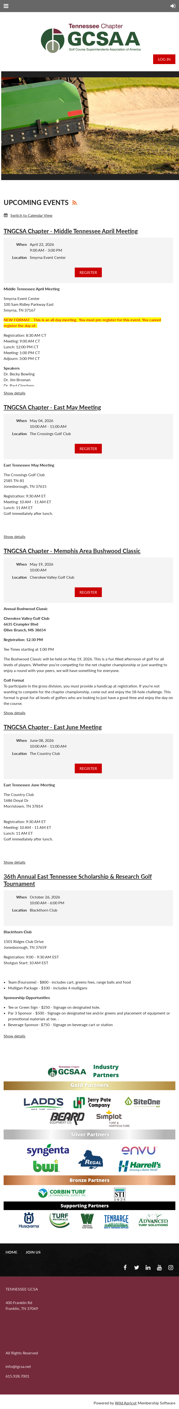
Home (11, 1252)
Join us (33, 1252)
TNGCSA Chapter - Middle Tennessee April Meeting (71, 230)
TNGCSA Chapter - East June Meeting (53, 726)
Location (19, 257)
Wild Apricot (126, 1403)
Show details (14, 393)
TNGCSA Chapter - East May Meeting (52, 407)
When (21, 244)
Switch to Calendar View (31, 215)
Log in (164, 59)
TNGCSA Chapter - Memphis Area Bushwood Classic (72, 550)
